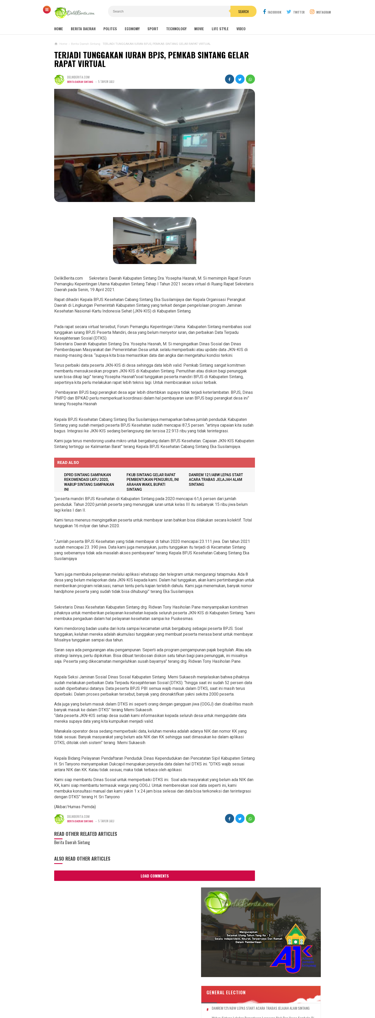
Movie (199, 28)
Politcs (110, 28)
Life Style (220, 28)
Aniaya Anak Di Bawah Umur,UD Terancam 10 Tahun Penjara (273, 472)
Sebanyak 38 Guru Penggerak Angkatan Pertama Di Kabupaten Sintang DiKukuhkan (275, 395)
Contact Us (127, 997)
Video (241, 28)
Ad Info (149, 997)
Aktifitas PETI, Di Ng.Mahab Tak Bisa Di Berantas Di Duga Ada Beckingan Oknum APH (278, 550)
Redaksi (294, 997)
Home (58, 28)
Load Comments (145, 917)
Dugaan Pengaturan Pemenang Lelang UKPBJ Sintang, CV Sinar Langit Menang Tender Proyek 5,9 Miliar (281, 370)
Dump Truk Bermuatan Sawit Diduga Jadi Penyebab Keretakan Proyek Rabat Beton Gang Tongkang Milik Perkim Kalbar (282, 522)
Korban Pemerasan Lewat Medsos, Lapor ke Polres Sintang (276, 452)
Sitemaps (83, 997)
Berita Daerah (83, 28)
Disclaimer (247, 997)
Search (217, 11)
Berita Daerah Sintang (81, 81)
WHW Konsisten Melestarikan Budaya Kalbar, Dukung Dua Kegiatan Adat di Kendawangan (274, 495)
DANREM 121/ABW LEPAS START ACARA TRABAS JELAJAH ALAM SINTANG (201, 492)
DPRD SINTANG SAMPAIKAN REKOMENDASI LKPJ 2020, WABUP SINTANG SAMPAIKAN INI (283, 240)
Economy (132, 28)
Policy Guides (219, 997)
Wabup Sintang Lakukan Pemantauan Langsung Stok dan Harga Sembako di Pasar (283, 197)
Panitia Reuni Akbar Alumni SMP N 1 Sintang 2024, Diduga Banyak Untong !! (289, 315)
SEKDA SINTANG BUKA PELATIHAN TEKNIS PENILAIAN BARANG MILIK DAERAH (281, 211)
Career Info (271, 997)
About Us (104, 997)
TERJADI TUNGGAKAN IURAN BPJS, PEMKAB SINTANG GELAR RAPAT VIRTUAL (140, 59)
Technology (176, 28)
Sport (152, 28)
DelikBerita (186, 1005)
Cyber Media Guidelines (181, 997)
